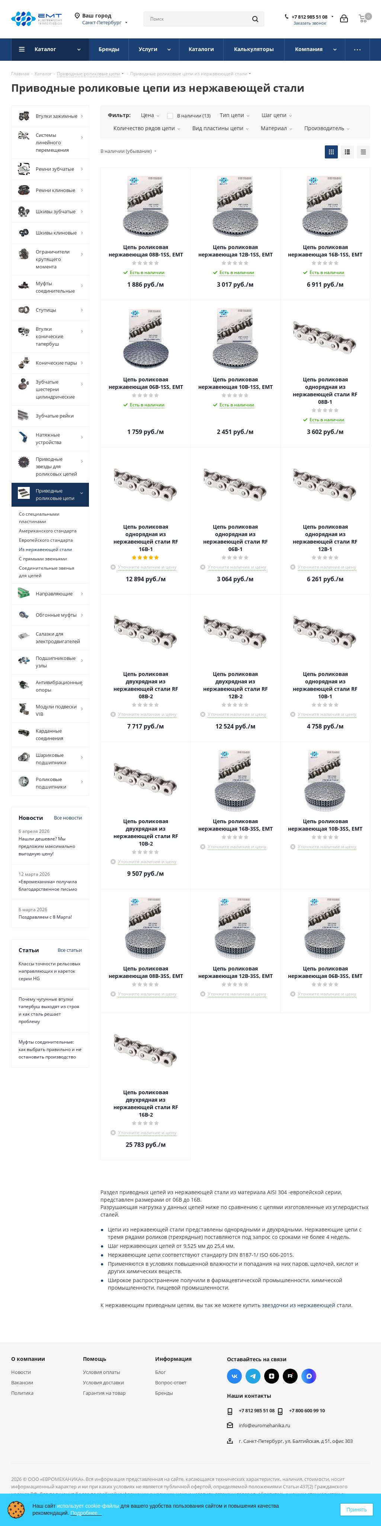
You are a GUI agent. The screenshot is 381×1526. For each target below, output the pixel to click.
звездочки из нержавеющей (298, 1305)
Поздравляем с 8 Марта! (45, 917)
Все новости (68, 817)
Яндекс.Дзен (271, 1376)
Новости (21, 1372)
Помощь (94, 1358)
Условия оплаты (101, 1372)
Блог (160, 1372)
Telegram (253, 1376)
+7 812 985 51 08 (309, 16)
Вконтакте (234, 1376)
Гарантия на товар (104, 1393)
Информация (173, 1358)
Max (308, 1376)
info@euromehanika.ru (264, 1425)
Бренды (164, 1393)
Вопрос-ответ (170, 1382)
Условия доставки (103, 1382)
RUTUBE (290, 1376)
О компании (28, 1358)
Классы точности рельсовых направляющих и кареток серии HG (49, 971)
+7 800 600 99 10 (307, 1410)
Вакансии (22, 1382)
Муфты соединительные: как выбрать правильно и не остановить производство (50, 1049)
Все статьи (70, 950)
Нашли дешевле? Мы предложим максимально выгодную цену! (47, 846)
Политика (22, 1393)
